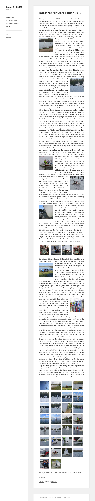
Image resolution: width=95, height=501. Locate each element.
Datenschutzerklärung (45, 497)
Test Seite (8, 35)
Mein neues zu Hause (11, 20)
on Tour (8, 26)
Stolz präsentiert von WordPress (61, 497)
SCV (80, 37)
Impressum (8, 37)
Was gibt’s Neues (10, 17)
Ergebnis (42, 477)
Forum (7, 32)
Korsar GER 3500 (14, 7)
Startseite (54, 481)
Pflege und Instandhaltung (12, 23)
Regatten (8, 29)
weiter (41, 481)
